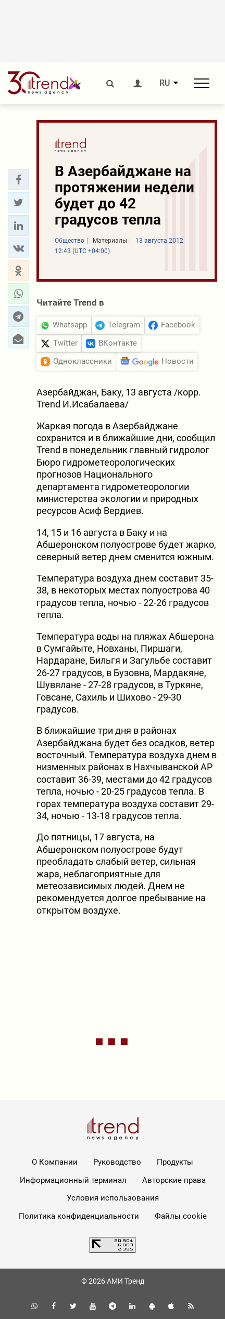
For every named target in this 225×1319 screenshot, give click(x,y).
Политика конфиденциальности (79, 1216)
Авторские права (174, 1180)
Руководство (117, 1162)
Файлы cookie (181, 1216)
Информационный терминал (73, 1180)
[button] (18, 180)
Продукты (175, 1162)
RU (164, 83)
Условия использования (113, 1198)
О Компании (55, 1162)
